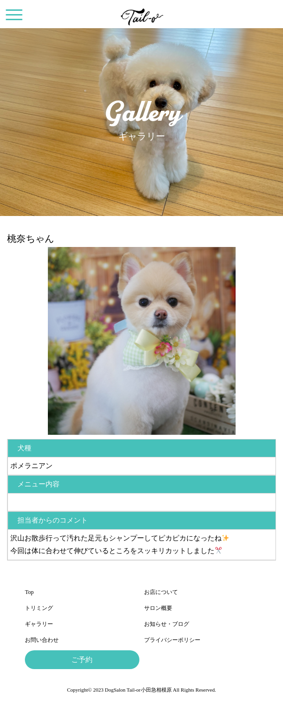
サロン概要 (158, 608)
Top (29, 592)
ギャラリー (39, 624)
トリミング (39, 608)
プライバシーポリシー (172, 640)
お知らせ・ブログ (166, 624)
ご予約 (81, 659)
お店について (161, 592)
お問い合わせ (42, 640)
